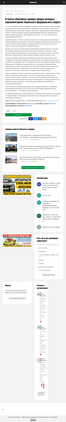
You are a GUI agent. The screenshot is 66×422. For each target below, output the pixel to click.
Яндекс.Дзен (31, 103)
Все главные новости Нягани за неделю (33, 167)
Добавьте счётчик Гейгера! (51, 227)
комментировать (18, 114)
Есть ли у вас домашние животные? (47, 239)
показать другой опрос (49, 275)
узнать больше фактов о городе (17, 298)
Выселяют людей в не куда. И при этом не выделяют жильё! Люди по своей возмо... (51, 186)
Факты (8, 285)
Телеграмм (28, 106)
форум (8, 110)
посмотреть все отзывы (41, 393)
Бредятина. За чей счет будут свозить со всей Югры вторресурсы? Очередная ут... (51, 218)
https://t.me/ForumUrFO (51, 100)
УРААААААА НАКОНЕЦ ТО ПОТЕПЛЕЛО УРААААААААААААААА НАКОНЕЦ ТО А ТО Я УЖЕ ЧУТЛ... (50, 206)
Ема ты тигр (46, 195)
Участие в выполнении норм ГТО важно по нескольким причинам (15, 291)
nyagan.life (33, 2)
